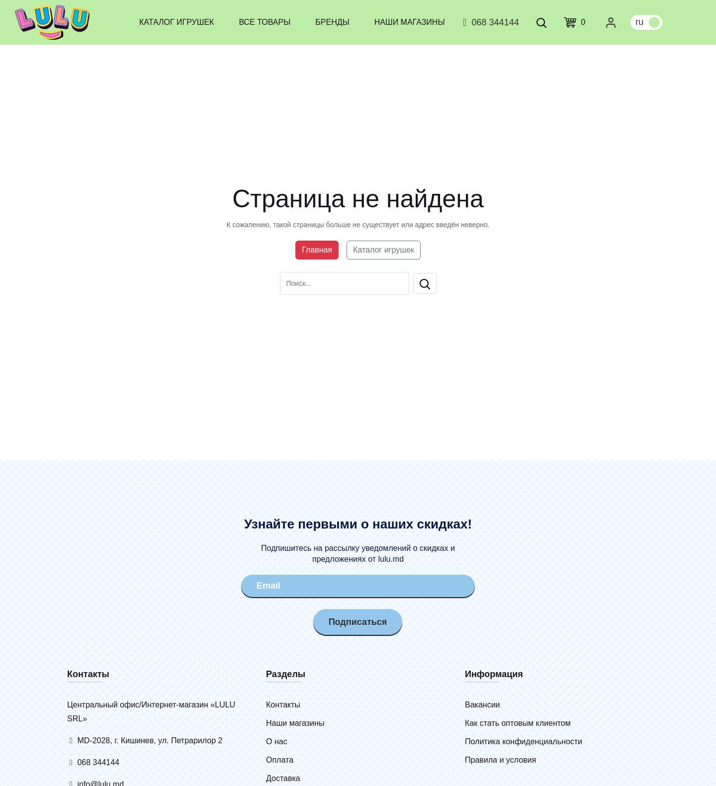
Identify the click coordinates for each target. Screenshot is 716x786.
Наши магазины (409, 22)
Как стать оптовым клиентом (518, 723)
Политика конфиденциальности (523, 741)
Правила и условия (500, 760)
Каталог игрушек (176, 22)
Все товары (264, 22)
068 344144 (489, 22)
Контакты (283, 704)
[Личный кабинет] (611, 22)
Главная (317, 250)
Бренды (332, 22)
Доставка (283, 778)
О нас (276, 741)
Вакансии (482, 704)
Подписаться (358, 622)
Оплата (279, 760)
